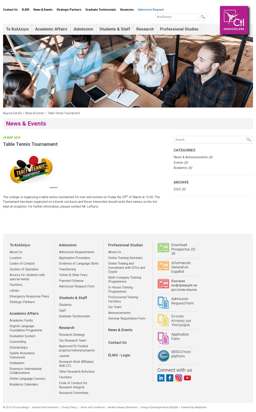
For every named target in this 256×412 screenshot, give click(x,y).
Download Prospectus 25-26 (183, 249)
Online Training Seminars (125, 258)
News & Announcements (193, 157)
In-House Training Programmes (120, 289)
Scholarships (19, 347)
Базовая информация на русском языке (184, 285)
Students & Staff (114, 29)
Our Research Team (72, 340)
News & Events (43, 9)
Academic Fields (21, 320)
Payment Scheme (71, 281)
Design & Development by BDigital (159, 407)
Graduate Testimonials (100, 9)
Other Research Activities (77, 371)
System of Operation (24, 269)
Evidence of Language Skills (79, 263)
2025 (180, 189)
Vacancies (127, 9)
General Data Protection (45, 407)
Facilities (16, 285)
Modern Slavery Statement (122, 407)
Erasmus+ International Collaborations (26, 371)
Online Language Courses (27, 379)
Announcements (119, 313)
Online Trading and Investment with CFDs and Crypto (126, 268)
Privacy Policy (69, 407)
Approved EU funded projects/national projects (77, 348)
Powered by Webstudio (193, 407)
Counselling (18, 342)
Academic (183, 168)
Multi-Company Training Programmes (124, 280)
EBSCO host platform (181, 354)
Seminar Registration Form (126, 318)
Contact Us (10, 9)
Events (181, 162)
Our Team (114, 307)
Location (16, 258)
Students (65, 305)
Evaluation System (22, 336)
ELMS (25, 9)
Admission (83, 29)
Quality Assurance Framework (22, 355)
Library (14, 290)
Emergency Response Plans (29, 296)
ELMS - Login (119, 355)
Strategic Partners (69, 9)
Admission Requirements (76, 252)
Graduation (17, 363)
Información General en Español (181, 267)
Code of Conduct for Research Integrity (73, 385)
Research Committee (73, 393)
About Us (16, 252)
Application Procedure (74, 258)
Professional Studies (179, 29)
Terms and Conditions (92, 407)
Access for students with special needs (27, 277)
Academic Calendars (24, 384)
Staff (62, 311)
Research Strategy (72, 335)
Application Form (180, 336)
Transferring (67, 269)
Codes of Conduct (22, 263)
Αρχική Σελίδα (12, 113)
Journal (64, 356)
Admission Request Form (77, 286)
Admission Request (151, 9)
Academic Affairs (51, 29)
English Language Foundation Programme (26, 328)
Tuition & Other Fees (73, 275)
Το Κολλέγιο (17, 29)
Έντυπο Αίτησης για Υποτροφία (181, 320)
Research (145, 29)
